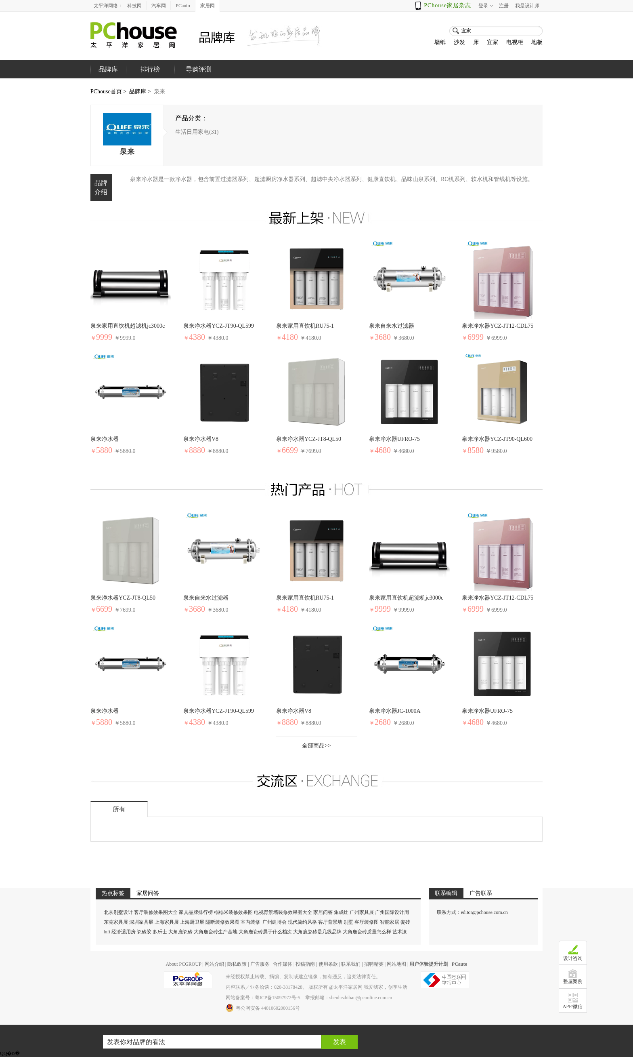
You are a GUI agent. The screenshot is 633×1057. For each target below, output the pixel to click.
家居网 (207, 5)
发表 (339, 1041)
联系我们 (351, 964)
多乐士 (160, 932)
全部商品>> (316, 746)
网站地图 (396, 964)
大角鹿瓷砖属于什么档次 (265, 932)
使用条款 (328, 964)
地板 (537, 42)
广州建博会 (275, 922)
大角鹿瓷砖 (180, 932)
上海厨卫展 (192, 922)
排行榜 (150, 69)
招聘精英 (374, 964)
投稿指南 (305, 964)
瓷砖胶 (144, 932)
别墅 (348, 922)
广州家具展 (362, 912)
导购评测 (199, 69)
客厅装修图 (366, 922)
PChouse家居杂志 (447, 5)
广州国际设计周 (392, 912)
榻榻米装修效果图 (233, 912)
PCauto (183, 5)
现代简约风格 (302, 922)
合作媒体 (282, 964)
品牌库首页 (108, 78)
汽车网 (158, 5)
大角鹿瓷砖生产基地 (215, 932)
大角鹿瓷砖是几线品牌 (317, 932)
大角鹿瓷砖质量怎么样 (367, 932)
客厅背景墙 (330, 922)
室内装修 (250, 922)
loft (107, 932)
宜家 (492, 42)
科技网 (134, 5)
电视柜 (514, 42)
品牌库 (137, 91)
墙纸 (440, 42)
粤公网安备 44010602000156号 (263, 1008)
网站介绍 (214, 964)
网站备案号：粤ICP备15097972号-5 (263, 997)
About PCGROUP (183, 964)
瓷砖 (405, 922)
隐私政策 (237, 964)
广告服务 (260, 964)
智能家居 (389, 922)
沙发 (459, 42)
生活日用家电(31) (196, 132)
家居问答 (323, 912)
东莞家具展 (116, 922)
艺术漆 (399, 932)
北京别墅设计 (118, 912)
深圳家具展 (141, 922)
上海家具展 (167, 922)
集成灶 (341, 912)
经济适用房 (123, 932)
